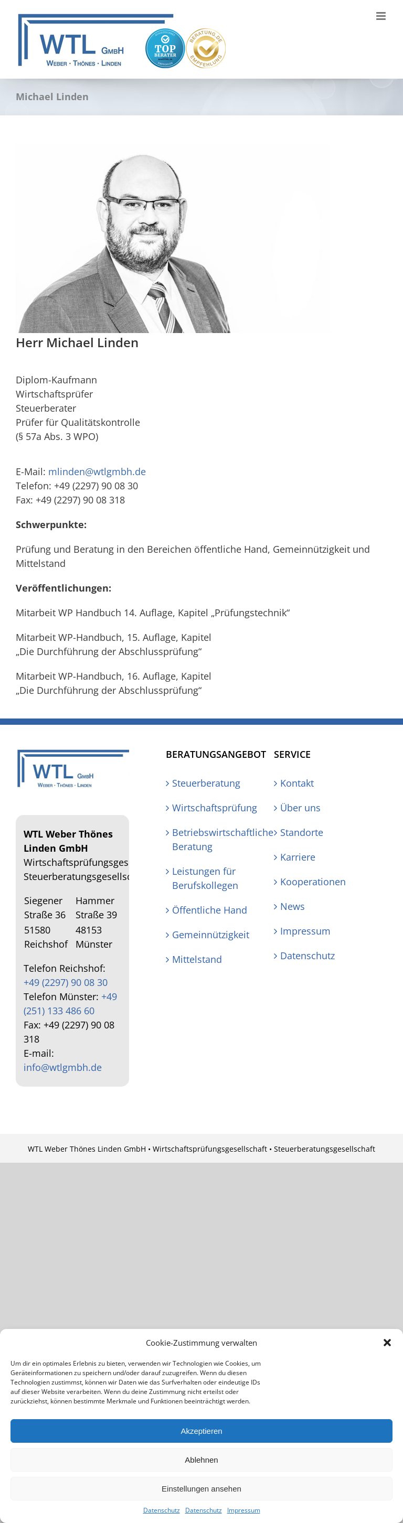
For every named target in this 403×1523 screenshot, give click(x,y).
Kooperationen (313, 881)
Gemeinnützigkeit (210, 934)
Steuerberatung (206, 783)
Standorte (301, 832)
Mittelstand (197, 959)
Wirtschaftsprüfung (212, 807)
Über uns (300, 807)
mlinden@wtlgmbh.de (97, 471)
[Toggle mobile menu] (381, 16)
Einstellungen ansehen (201, 1488)
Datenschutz (161, 1510)
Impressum (243, 1510)
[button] (387, 1342)
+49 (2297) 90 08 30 (66, 982)
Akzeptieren (201, 1431)
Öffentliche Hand (209, 910)
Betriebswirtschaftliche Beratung (212, 839)
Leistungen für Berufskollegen (205, 878)
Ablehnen (201, 1459)
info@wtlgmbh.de (63, 1067)
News (292, 906)
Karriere (297, 857)
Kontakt (297, 783)
